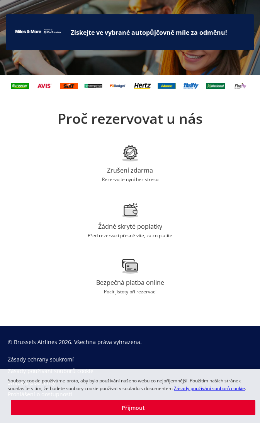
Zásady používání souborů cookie (209, 388)
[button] (133, 407)
